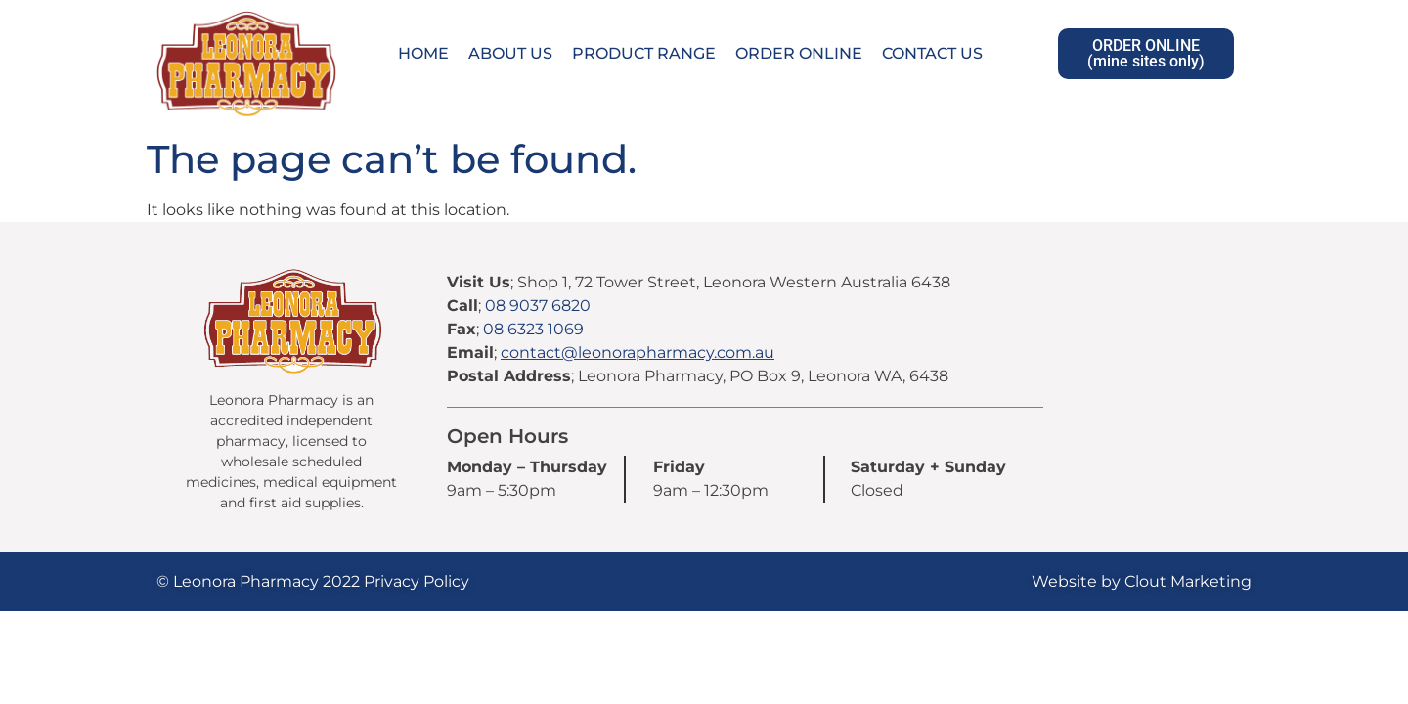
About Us (510, 53)
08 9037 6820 (538, 305)
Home (423, 53)
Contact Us (932, 53)
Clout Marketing (1188, 581)
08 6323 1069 (533, 329)
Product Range (644, 53)
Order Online (798, 53)
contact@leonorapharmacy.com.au (637, 352)
